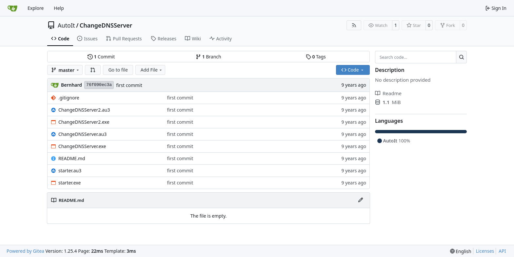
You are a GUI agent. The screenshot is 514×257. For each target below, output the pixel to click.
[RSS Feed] (354, 25)
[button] (93, 70)
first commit (129, 85)
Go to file (118, 70)
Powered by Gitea (25, 251)
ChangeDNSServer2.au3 (84, 110)
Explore (36, 8)
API (502, 251)
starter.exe (69, 183)
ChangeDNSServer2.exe (83, 122)
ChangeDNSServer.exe (82, 146)
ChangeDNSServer (106, 25)
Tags (316, 57)
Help (59, 8)
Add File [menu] (152, 70)
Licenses (485, 251)
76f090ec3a (99, 84)
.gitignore (68, 98)
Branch (208, 57)
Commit (101, 57)
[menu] (460, 251)
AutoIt (66, 25)
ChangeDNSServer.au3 (82, 134)
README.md (71, 158)
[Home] (12, 8)
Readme (388, 93)
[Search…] (461, 57)
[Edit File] (360, 200)
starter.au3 (69, 170)
